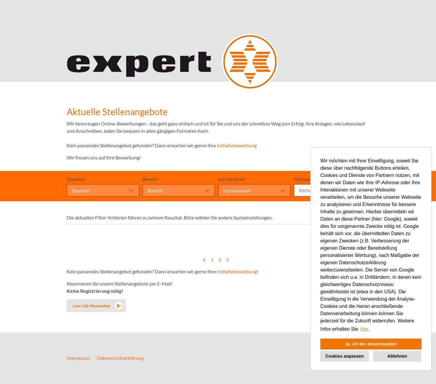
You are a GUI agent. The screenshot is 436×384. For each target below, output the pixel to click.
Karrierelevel (231, 179)
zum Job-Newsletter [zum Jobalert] (92, 305)
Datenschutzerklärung (120, 358)
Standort (76, 179)
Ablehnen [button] (397, 356)
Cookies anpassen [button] (344, 356)
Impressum (78, 358)
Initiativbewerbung (237, 145)
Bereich (150, 179)
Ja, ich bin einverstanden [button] (371, 344)
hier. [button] (364, 329)
